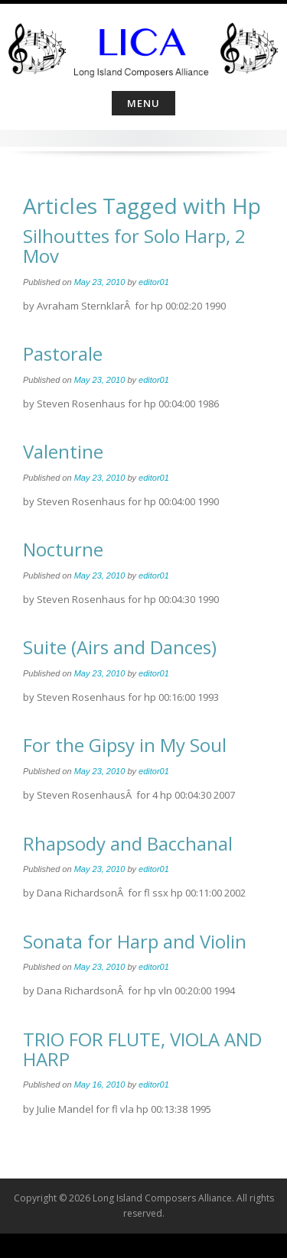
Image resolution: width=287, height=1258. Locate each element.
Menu (143, 103)
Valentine (63, 451)
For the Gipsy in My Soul (125, 744)
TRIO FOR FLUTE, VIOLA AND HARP (142, 1049)
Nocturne (63, 549)
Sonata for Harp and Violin (134, 941)
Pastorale (63, 353)
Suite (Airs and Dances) (120, 647)
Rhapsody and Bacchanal (128, 843)
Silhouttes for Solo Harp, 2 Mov (134, 245)
